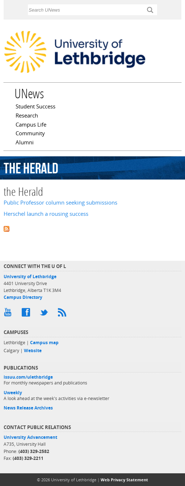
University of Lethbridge (30, 276)
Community (30, 134)
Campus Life (31, 125)
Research (27, 116)
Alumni (25, 143)
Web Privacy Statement (124, 479)
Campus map (44, 342)
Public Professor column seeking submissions (60, 202)
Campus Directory (23, 297)
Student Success (35, 107)
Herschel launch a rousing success (46, 214)
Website (33, 350)
